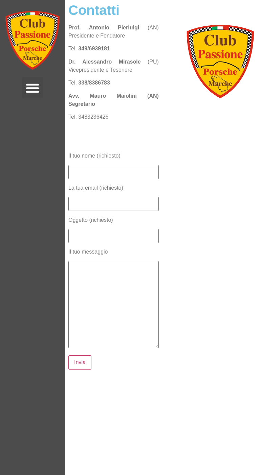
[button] (32, 87)
